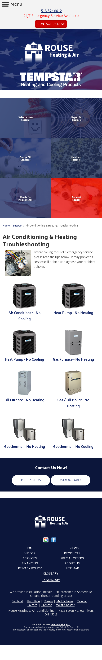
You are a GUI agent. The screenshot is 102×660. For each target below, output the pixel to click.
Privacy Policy (30, 568)
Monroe (82, 601)
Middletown (64, 601)
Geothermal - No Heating (24, 433)
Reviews (72, 548)
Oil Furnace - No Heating (24, 386)
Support (17, 226)
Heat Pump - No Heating (73, 299)
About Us (72, 563)
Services (30, 558)
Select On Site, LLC (60, 625)
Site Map (72, 568)
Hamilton (33, 601)
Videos (29, 553)
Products (72, 553)
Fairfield (17, 601)
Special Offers (72, 558)
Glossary (50, 573)
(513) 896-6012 (70, 480)
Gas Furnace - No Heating (73, 345)
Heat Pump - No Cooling (24, 345)
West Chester (65, 605)
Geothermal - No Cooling (73, 433)
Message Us (31, 480)
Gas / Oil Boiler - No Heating (73, 389)
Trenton (46, 605)
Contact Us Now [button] (51, 24)
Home (6, 226)
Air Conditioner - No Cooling (24, 302)
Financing (30, 563)
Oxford (32, 605)
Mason (48, 601)
